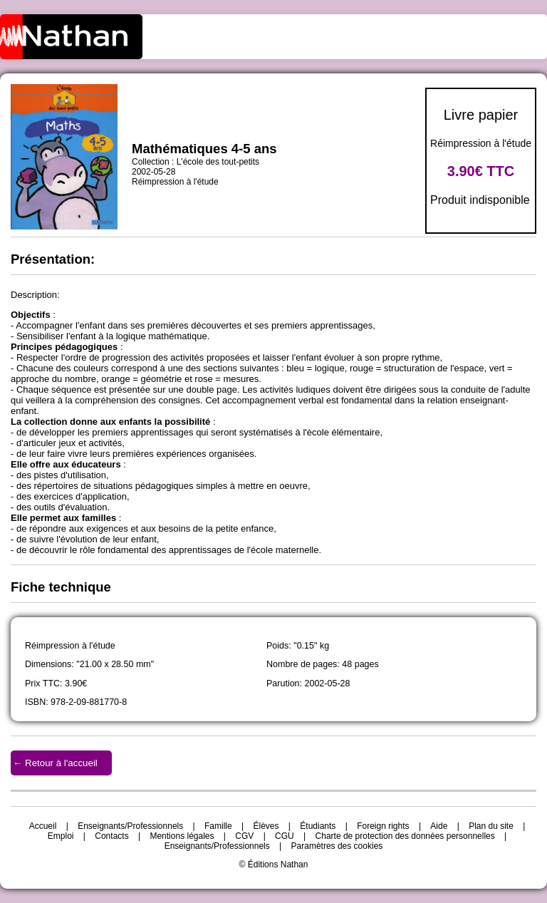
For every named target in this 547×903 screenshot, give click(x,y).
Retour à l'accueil (61, 763)
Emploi (61, 836)
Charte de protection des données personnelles (405, 836)
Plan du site (491, 826)
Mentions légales (182, 836)
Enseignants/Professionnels (130, 826)
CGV (244, 836)
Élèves (266, 826)
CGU (284, 836)
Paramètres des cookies (337, 846)
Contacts (111, 836)
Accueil (43, 826)
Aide (438, 826)
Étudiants (317, 826)
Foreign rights (383, 826)
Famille (218, 826)
